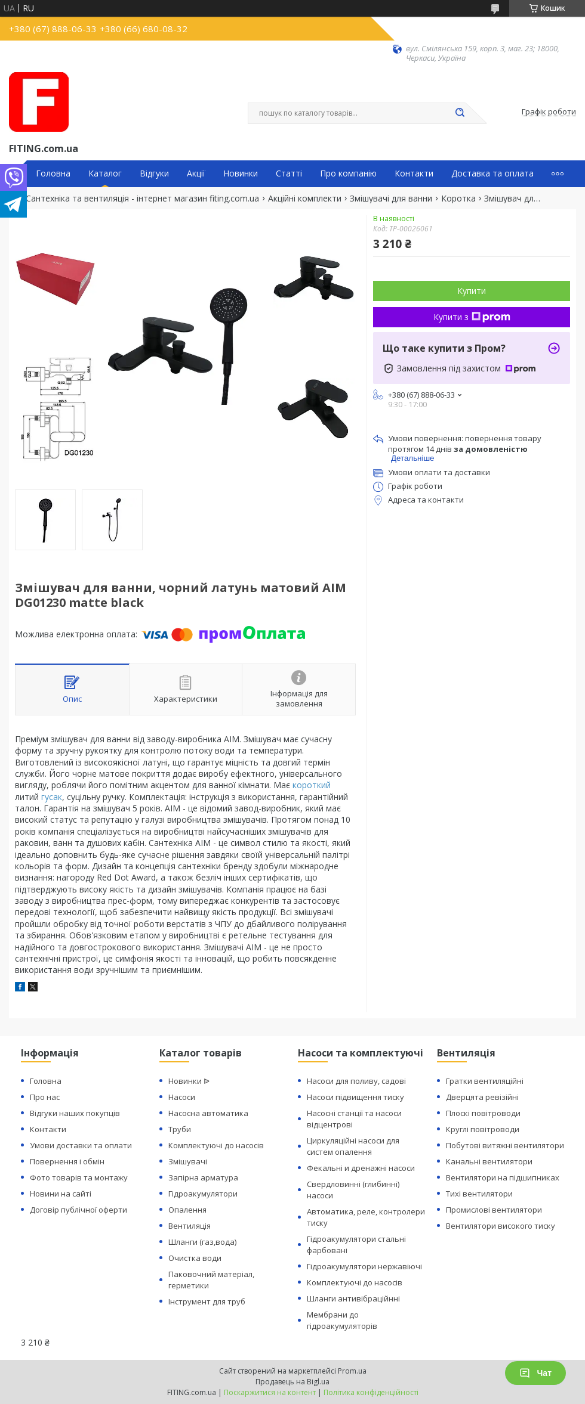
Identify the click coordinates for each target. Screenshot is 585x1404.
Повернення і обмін (67, 1161)
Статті (289, 173)
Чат (535, 1373)
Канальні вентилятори (489, 1161)
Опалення (187, 1209)
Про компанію (348, 173)
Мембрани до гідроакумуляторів (342, 1320)
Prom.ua (352, 1371)
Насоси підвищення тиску (355, 1097)
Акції (196, 173)
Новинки (240, 173)
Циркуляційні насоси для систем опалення (353, 1146)
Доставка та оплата (492, 173)
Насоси (181, 1097)
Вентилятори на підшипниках (502, 1177)
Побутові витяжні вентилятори (505, 1145)
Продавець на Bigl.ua (292, 1382)
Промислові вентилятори (494, 1209)
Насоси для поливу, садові (356, 1081)
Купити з (471, 317)
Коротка (458, 198)
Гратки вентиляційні (485, 1081)
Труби (179, 1129)
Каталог (105, 173)
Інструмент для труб (206, 1301)
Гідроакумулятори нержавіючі (364, 1266)
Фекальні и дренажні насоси (361, 1168)
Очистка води (194, 1258)
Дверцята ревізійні (482, 1097)
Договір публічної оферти (78, 1209)
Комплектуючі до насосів (216, 1145)
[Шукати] (460, 113)
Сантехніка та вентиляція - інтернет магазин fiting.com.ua (142, 198)
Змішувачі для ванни (391, 198)
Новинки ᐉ (189, 1081)
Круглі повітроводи (482, 1129)
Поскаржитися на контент (270, 1392)
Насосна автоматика (208, 1113)
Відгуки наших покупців (75, 1113)
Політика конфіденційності (371, 1392)
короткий (311, 785)
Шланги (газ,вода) (202, 1241)
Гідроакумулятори (203, 1193)
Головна (53, 173)
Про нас (45, 1097)
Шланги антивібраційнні (353, 1298)
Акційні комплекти (304, 198)
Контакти (414, 173)
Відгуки (154, 173)
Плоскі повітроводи (483, 1113)
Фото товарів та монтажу (79, 1177)
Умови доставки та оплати (81, 1145)
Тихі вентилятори (479, 1193)
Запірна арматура (203, 1177)
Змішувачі (187, 1161)
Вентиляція (189, 1225)
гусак (51, 796)
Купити (471, 290)
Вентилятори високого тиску (500, 1225)
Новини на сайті (60, 1193)
